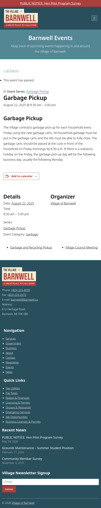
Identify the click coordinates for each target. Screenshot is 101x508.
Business (11, 348)
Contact (10, 358)
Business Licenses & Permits (23, 422)
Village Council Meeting (81, 247)
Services (11, 338)
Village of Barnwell (63, 203)
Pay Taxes (12, 393)
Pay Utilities (13, 388)
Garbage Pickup (14, 228)
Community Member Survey (22, 459)
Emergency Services (18, 412)
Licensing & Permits (18, 402)
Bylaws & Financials (17, 398)
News (9, 372)
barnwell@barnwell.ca (24, 299)
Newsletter (12, 362)
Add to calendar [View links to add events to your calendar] (22, 176)
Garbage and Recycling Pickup (31, 247)
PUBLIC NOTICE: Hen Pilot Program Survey (50, 3)
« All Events (11, 71)
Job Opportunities (16, 417)
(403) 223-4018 (20, 290)
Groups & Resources (18, 407)
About (9, 353)
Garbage (32, 234)
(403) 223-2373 (17, 295)
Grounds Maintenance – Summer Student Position (38, 448)
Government (13, 343)
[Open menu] (94, 18)
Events (10, 367)
